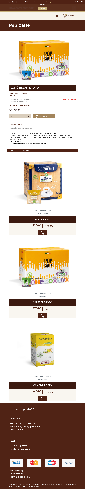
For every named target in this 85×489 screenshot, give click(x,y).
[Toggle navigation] (12, 16)
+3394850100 (16, 430)
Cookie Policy (16, 474)
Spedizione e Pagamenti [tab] (22, 128)
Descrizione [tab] (16, 124)
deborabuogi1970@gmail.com (25, 426)
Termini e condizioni (20, 477)
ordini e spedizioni (20, 449)
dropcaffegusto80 (22, 409)
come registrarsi (19, 446)
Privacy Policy (16, 470)
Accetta (42, 8)
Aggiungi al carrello (44, 116)
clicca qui (49, 2)
